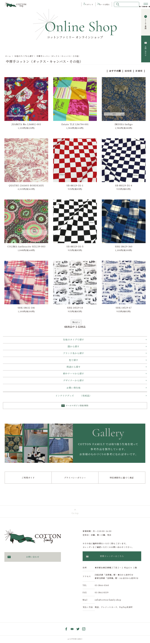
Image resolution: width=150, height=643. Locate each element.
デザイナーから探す (73, 380)
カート (104, 4)
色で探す (73, 360)
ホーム (8, 56)
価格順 (128, 70)
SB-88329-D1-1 (75, 185)
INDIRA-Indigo (124, 124)
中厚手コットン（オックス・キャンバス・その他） (58, 56)
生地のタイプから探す (24, 56)
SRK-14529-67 (123, 307)
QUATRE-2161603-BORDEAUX (26, 185)
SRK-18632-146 (26, 307)
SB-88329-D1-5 (75, 246)
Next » (76, 322)
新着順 (139, 70)
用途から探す (74, 366)
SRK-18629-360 (124, 246)
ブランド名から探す (73, 353)
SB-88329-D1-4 (123, 185)
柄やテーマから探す (73, 373)
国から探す (73, 346)
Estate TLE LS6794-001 (75, 124)
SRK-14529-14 (75, 307)
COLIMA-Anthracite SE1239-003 (26, 246)
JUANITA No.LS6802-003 (26, 124)
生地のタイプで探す (73, 339)
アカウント (86, 4)
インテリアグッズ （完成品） (73, 395)
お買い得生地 (74, 387)
